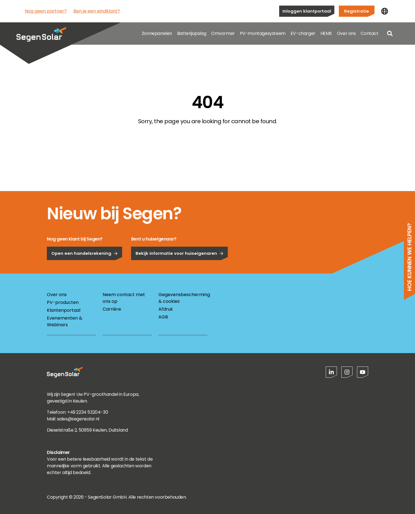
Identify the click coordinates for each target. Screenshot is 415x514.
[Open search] (389, 33)
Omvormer (223, 33)
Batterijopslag (191, 33)
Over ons (346, 33)
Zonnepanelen (157, 33)
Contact (369, 33)
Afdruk (165, 309)
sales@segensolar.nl (78, 419)
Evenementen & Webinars (64, 321)
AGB (163, 317)
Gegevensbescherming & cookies (182, 297)
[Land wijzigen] (384, 11)
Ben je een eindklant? (96, 11)
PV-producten (63, 302)
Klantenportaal (63, 310)
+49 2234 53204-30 (87, 412)
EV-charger (303, 33)
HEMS (326, 33)
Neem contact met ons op (124, 297)
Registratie (356, 11)
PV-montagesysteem (263, 33)
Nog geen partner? (46, 11)
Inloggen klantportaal (307, 11)
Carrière (112, 309)
